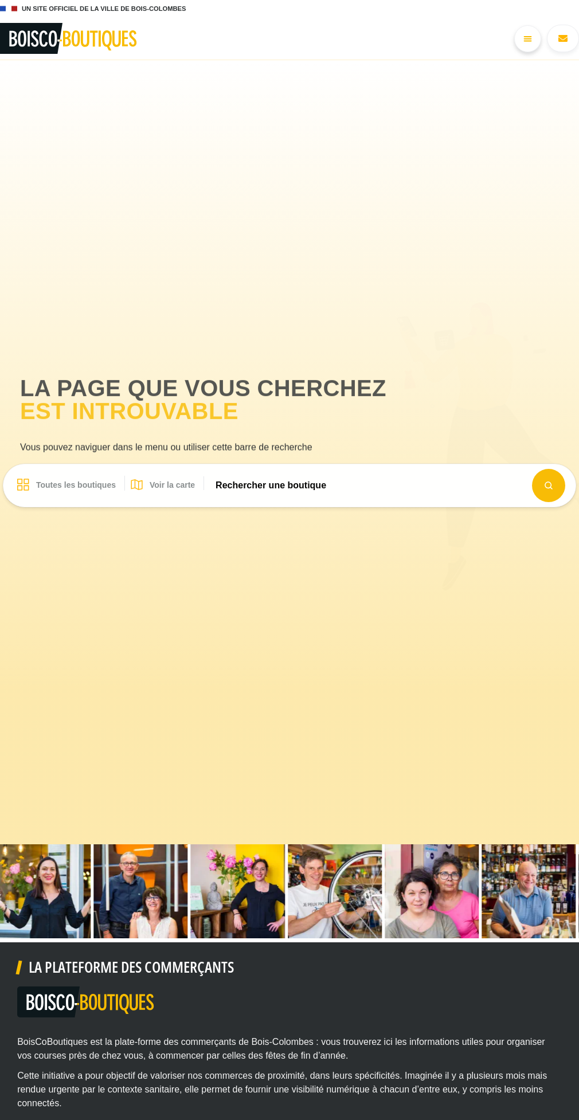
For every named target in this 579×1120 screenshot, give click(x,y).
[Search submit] (548, 485)
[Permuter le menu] (527, 38)
